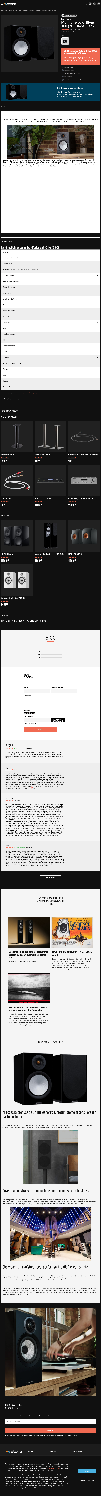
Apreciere (27, 710)
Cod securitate (28, 716)
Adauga (40, 730)
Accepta (87, 1471)
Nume (26, 687)
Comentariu (27, 695)
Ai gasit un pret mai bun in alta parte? (75, 80)
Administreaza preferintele (86, 1480)
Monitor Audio (83, 59)
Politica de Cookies (53, 1468)
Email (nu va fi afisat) (57, 687)
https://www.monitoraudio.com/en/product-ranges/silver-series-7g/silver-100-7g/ (28, 393)
